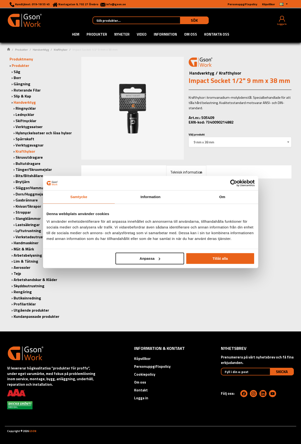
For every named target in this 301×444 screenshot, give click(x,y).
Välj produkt (197, 134)
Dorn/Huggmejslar (32, 194)
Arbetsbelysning (28, 255)
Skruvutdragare (29, 157)
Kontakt (141, 390)
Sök (194, 20)
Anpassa (150, 258)
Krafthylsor (60, 49)
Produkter (97, 34)
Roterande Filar (27, 90)
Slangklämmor (28, 218)
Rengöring (23, 292)
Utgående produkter (31, 310)
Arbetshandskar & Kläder (35, 279)
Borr (17, 78)
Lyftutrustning (28, 230)
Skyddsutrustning (29, 286)
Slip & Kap (22, 96)
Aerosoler (22, 267)
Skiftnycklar (26, 121)
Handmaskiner (26, 243)
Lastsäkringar (28, 224)
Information (165, 34)
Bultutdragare (28, 163)
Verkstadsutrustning (34, 237)
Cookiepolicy (144, 374)
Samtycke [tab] (78, 197)
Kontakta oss (216, 34)
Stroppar (23, 212)
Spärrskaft (25, 139)
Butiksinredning (27, 298)
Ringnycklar (26, 108)
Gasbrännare (27, 200)
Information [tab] (151, 197)
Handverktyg (41, 49)
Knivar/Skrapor (28, 206)
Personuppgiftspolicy (152, 366)
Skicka (282, 371)
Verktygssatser (29, 127)
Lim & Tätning (26, 261)
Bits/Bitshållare (29, 176)
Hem (75, 34)
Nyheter (122, 34)
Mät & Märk (24, 249)
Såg (17, 72)
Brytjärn (23, 181)
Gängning (22, 84)
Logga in (141, 398)
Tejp (17, 273)
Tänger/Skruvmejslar (34, 169)
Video (142, 34)
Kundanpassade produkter (36, 316)
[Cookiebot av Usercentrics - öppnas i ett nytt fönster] (234, 183)
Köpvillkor (142, 358)
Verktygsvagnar (30, 145)
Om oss (190, 34)
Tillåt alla (220, 258)
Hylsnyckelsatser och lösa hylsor (44, 133)
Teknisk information (186, 172)
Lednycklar (25, 114)
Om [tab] (222, 197)
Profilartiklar (25, 304)
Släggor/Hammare (32, 188)
